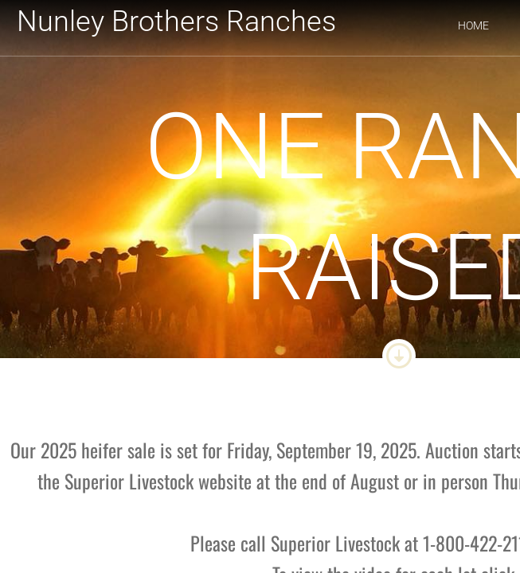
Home (473, 25)
